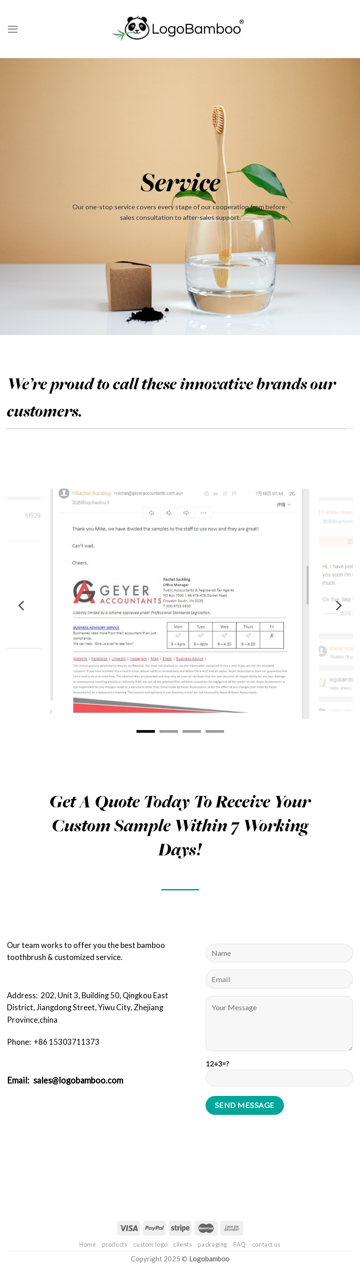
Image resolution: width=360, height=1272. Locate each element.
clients (182, 1244)
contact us (266, 1244)
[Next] (338, 606)
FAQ (239, 1244)
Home (87, 1244)
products (114, 1244)
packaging (212, 1244)
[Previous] (22, 606)
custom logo (150, 1244)
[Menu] (12, 29)
